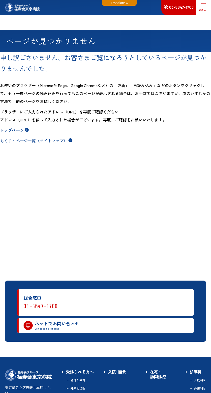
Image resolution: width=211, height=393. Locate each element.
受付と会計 (77, 380)
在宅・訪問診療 (158, 374)
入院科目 (200, 380)
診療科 (195, 371)
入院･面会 (117, 371)
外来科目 (200, 388)
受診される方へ (80, 371)
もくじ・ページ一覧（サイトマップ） (33, 141)
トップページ (12, 130)
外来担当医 (77, 388)
